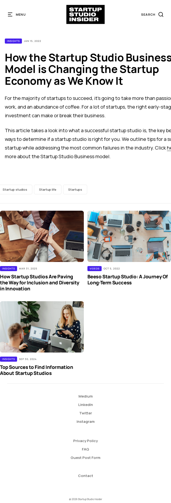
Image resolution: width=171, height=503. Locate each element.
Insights (13, 41)
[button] (17, 14)
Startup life (47, 189)
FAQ (85, 449)
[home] (85, 14)
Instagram (86, 421)
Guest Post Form (85, 457)
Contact (85, 475)
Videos (94, 268)
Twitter (85, 413)
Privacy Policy (85, 440)
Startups (75, 189)
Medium (86, 396)
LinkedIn (85, 404)
